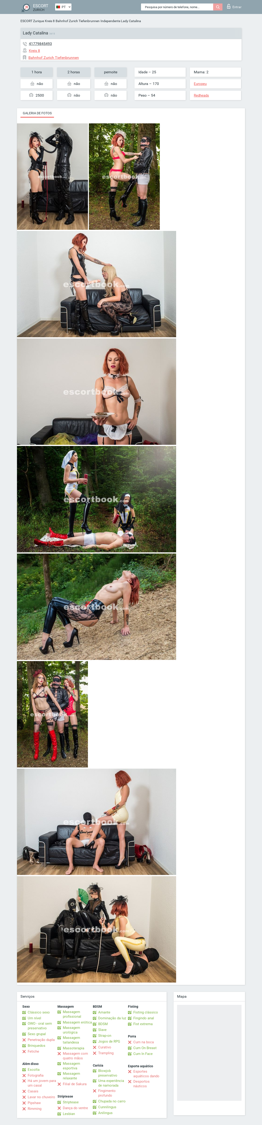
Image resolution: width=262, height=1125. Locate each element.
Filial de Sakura (75, 1084)
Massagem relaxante (71, 1075)
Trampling (106, 1053)
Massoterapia (73, 1048)
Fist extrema (143, 1024)
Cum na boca (143, 1042)
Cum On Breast (145, 1048)
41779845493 (40, 43)
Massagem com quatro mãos (75, 1055)
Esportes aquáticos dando (146, 1073)
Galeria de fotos (37, 113)
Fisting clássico (145, 1012)
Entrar (234, 6)
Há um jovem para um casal (42, 1083)
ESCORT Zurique (32, 21)
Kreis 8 (50, 21)
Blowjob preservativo (107, 1073)
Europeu (200, 84)
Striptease (71, 1102)
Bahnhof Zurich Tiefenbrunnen (78, 21)
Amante (104, 1012)
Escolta (34, 1070)
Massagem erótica (77, 1022)
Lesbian (69, 1114)
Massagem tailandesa (71, 1040)
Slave (102, 1030)
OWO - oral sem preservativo (40, 1025)
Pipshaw (34, 1103)
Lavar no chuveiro (41, 1097)
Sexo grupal (37, 1034)
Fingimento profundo (107, 1093)
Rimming (34, 1109)
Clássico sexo (39, 1012)
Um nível (34, 1018)
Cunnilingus (107, 1107)
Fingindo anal (143, 1018)
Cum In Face (143, 1054)
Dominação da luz (112, 1018)
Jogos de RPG (109, 1041)
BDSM (103, 1024)
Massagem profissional (72, 1014)
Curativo (104, 1047)
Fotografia (36, 1075)
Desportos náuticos (141, 1083)
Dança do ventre (75, 1108)
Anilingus (105, 1113)
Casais (33, 1091)
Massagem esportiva (71, 1065)
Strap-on (104, 1036)
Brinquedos (36, 1046)
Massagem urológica (71, 1030)
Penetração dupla (41, 1040)
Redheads (201, 95)
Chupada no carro (112, 1101)
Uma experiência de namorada (111, 1083)
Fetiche (33, 1051)
